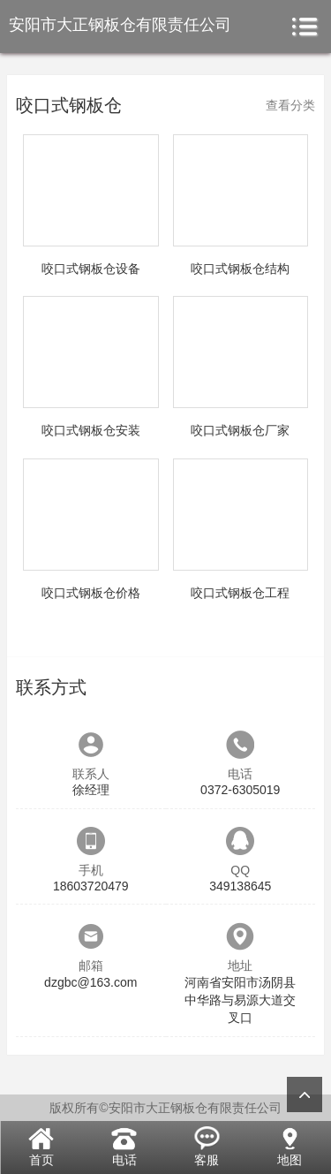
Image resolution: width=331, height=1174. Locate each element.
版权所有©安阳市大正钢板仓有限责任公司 (165, 1108)
